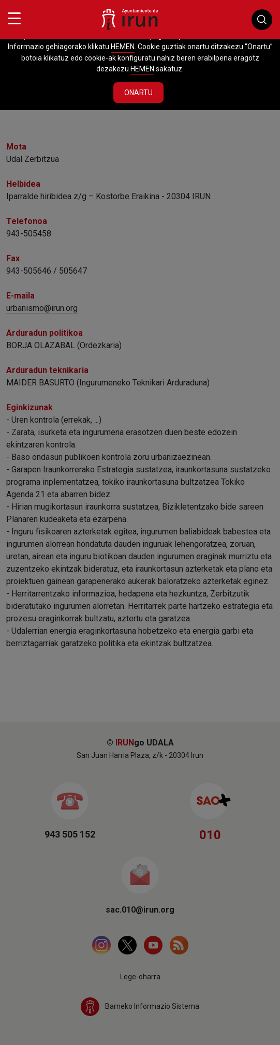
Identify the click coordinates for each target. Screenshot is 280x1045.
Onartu (138, 92)
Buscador (262, 19)
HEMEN (123, 46)
